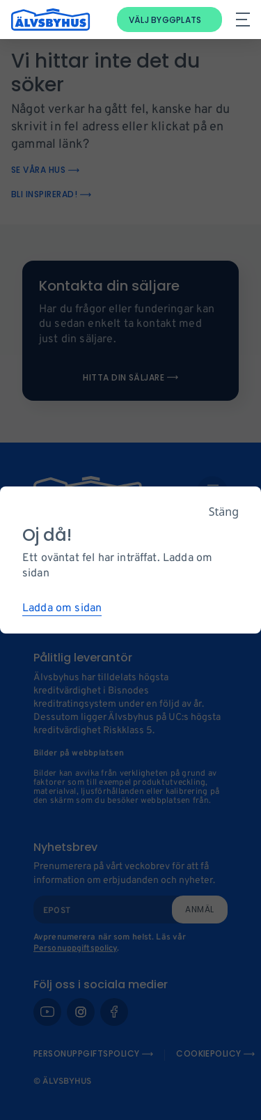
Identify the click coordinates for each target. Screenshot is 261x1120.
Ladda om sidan (62, 608)
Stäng (224, 511)
